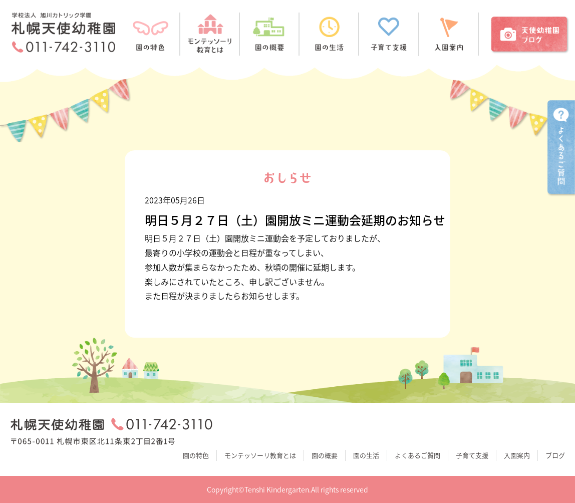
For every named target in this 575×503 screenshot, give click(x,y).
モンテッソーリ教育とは (260, 455)
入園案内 (517, 455)
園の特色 (196, 455)
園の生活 (366, 455)
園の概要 (325, 455)
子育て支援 (472, 455)
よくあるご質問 (417, 455)
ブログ (555, 455)
